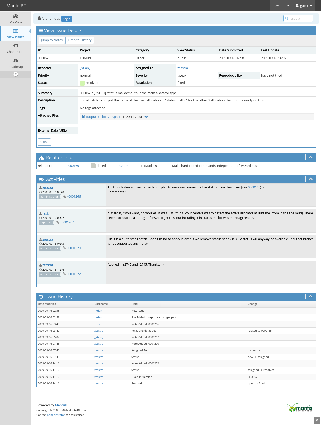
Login (66, 19)
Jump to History (80, 40)
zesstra (182, 68)
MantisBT (62, 405)
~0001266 (74, 196)
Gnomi (124, 165)
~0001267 (67, 222)
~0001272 (74, 274)
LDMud (281, 5)
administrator (56, 415)
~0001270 (74, 248)
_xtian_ (85, 68)
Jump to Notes (52, 40)
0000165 (73, 165)
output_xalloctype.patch (104, 116)
